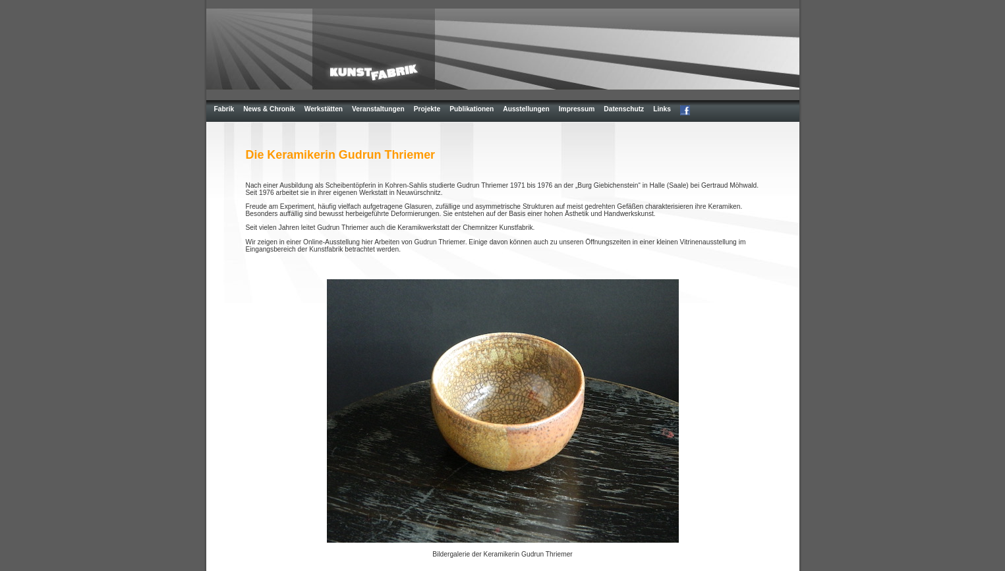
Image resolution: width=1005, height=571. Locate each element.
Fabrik (224, 109)
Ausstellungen (526, 109)
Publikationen (471, 109)
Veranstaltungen (378, 109)
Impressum (577, 109)
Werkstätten (323, 109)
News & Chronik (269, 109)
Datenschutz (624, 109)
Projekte (427, 109)
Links (662, 109)
